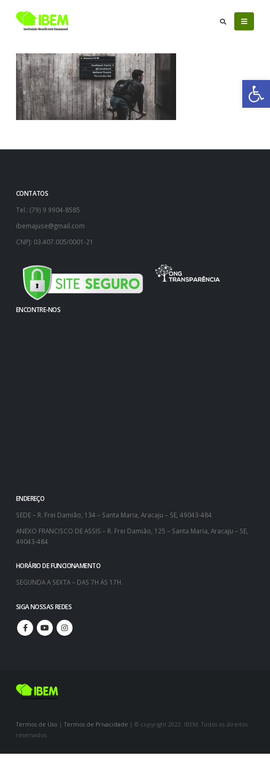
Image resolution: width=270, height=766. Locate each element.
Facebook (25, 628)
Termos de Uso (37, 724)
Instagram (65, 628)
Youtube (45, 628)
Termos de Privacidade (96, 724)
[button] (256, 94)
